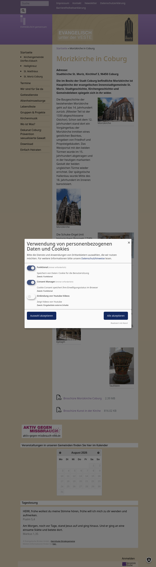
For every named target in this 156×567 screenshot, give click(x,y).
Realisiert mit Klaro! (119, 323)
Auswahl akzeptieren (41, 315)
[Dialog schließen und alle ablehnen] (128, 241)
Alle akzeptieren (116, 315)
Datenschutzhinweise (93, 258)
